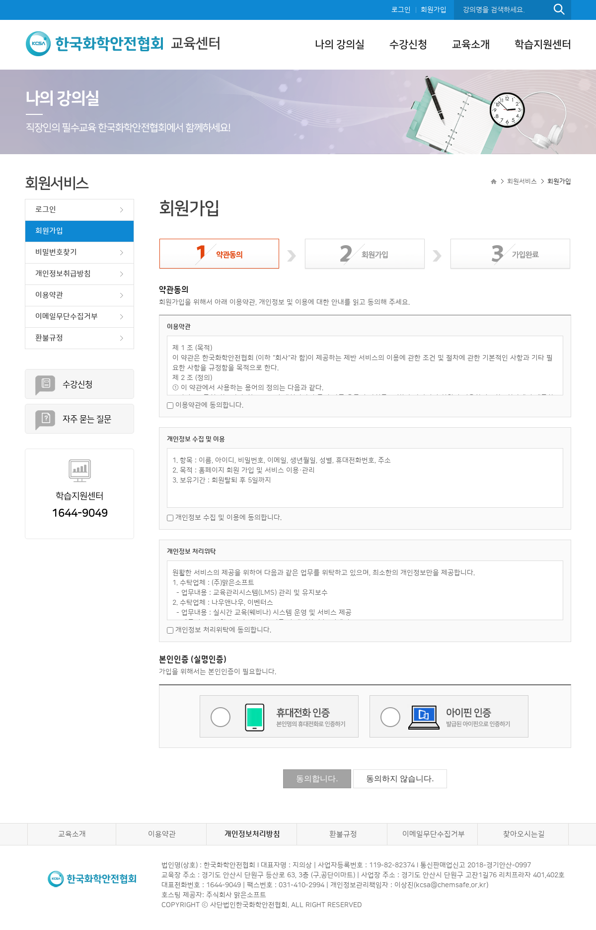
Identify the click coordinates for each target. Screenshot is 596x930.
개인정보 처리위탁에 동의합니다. (219, 630)
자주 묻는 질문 (87, 419)
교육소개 (471, 44)
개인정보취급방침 (63, 274)
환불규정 (49, 338)
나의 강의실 (340, 44)
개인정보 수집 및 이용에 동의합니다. (224, 518)
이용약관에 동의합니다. (205, 405)
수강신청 (408, 44)
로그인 (401, 10)
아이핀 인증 (449, 716)
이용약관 (49, 295)
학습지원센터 (543, 44)
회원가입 (434, 10)
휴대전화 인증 (279, 716)
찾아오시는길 (524, 834)
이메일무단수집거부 (66, 316)
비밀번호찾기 (56, 252)
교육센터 (123, 43)
